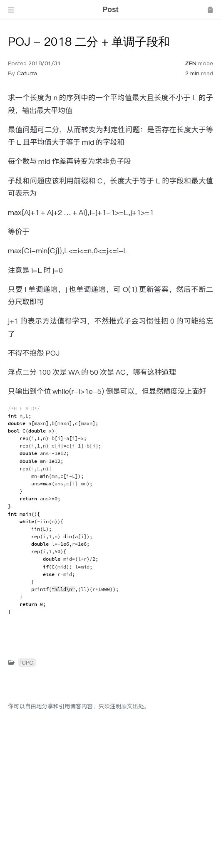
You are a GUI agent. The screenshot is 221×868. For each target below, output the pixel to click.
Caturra (27, 73)
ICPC (26, 662)
